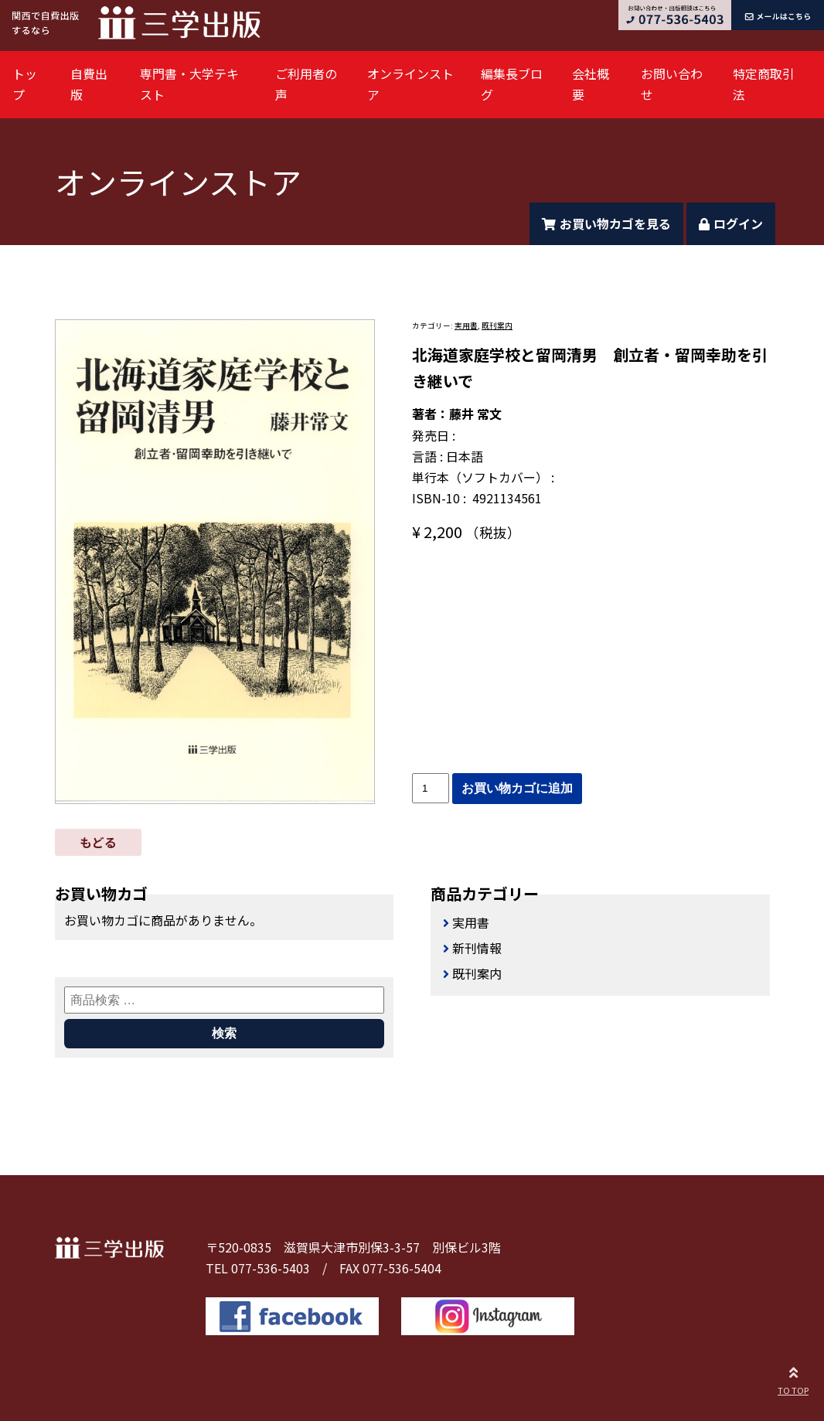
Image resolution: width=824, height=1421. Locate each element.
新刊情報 (477, 948)
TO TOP (793, 1378)
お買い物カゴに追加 (517, 788)
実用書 (466, 325)
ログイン (731, 223)
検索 (224, 1033)
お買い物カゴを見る (606, 223)
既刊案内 (497, 325)
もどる (98, 842)
